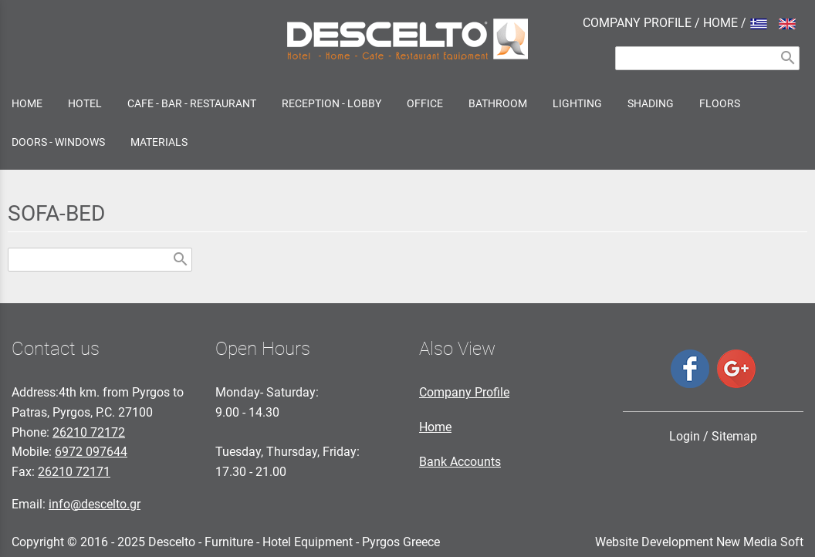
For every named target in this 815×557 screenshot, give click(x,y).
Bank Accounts (460, 461)
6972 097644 (91, 451)
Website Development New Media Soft (699, 542)
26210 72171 (74, 471)
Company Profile (464, 392)
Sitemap (734, 436)
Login (684, 436)
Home (435, 427)
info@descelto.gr (94, 504)
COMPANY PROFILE (637, 22)
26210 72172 (88, 432)
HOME (720, 22)
